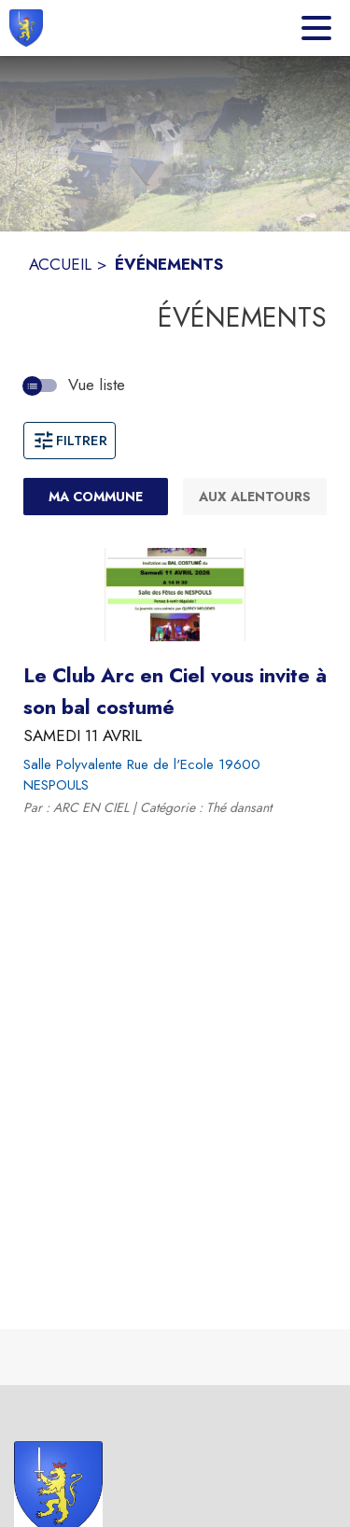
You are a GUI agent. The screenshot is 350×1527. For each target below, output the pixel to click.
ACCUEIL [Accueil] (60, 264)
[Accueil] (26, 28)
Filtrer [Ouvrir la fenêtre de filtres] (69, 440)
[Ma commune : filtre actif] (95, 496)
